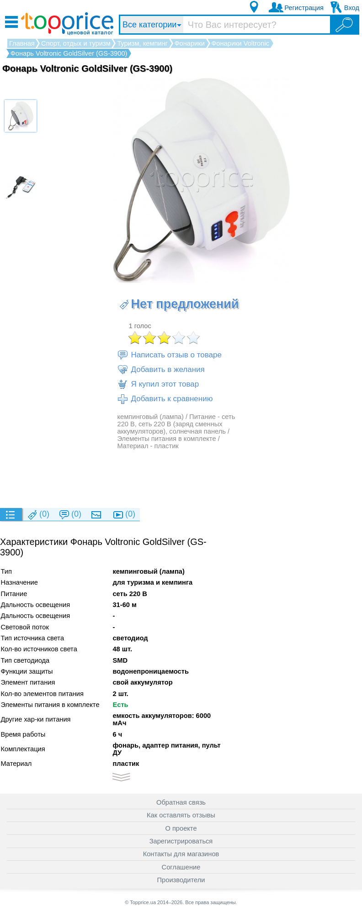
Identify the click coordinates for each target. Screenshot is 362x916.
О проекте (181, 828)
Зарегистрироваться (181, 841)
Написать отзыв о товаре (169, 355)
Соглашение (181, 867)
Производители (181, 880)
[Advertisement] (178, 478)
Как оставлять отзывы (181, 815)
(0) (38, 514)
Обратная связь (181, 802)
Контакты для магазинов (181, 854)
